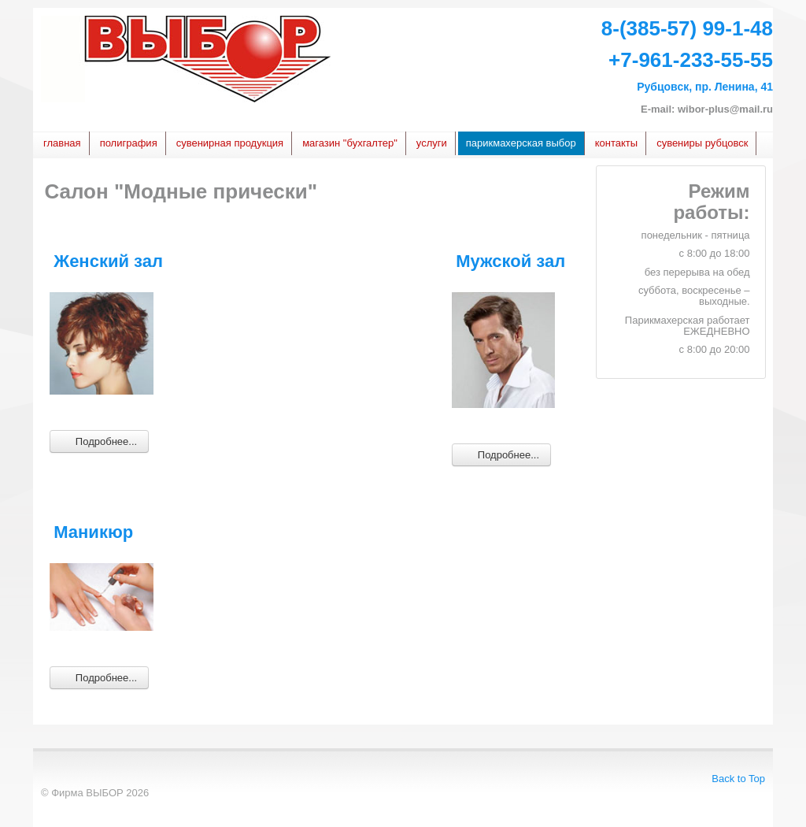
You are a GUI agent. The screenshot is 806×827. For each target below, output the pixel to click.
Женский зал (108, 261)
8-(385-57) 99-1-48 (687, 28)
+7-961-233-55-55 (690, 60)
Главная (62, 143)
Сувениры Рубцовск (702, 143)
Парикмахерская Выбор (521, 143)
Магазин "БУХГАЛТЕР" (349, 143)
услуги (431, 143)
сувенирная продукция (229, 143)
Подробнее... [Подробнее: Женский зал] (99, 440)
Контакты (616, 143)
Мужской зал (510, 261)
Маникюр (93, 532)
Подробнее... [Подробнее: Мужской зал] (501, 454)
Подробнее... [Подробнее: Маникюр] (99, 677)
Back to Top (738, 778)
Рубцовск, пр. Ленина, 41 (705, 86)
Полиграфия (128, 143)
